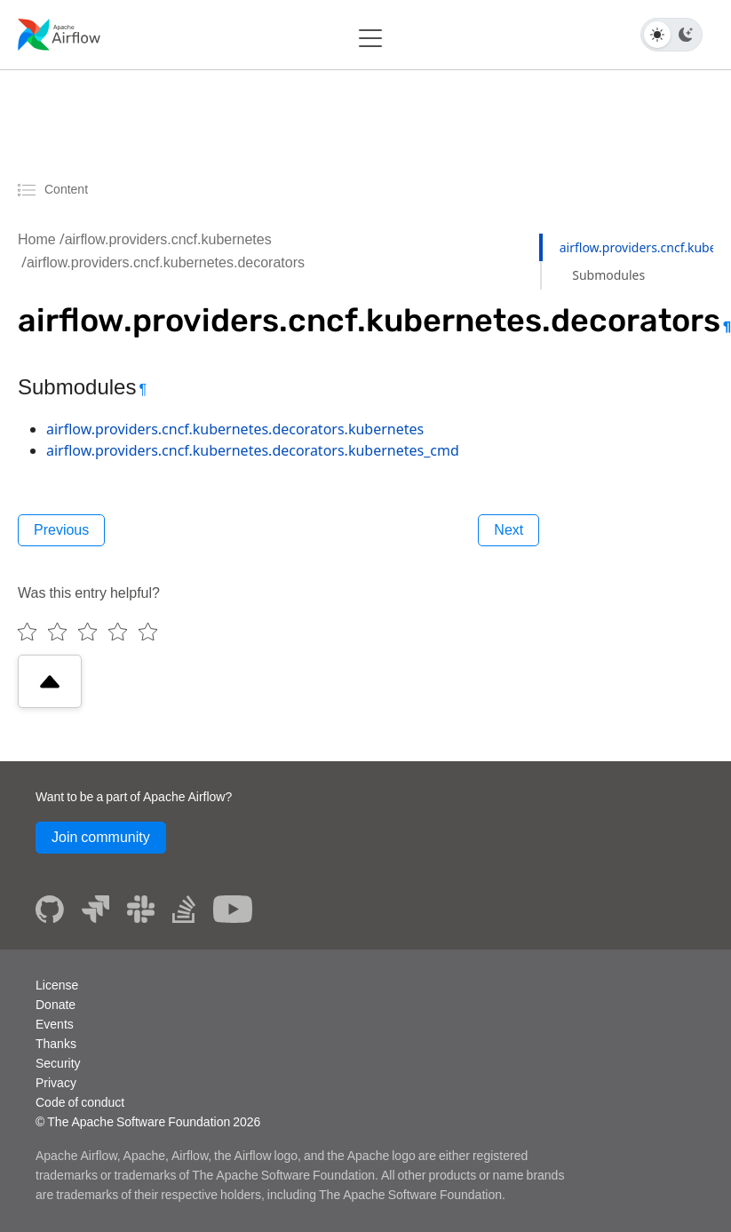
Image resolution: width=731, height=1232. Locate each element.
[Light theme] (657, 34)
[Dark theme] (685, 34)
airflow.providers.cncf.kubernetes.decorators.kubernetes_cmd (252, 450)
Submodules (608, 274)
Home (37, 239)
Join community (101, 837)
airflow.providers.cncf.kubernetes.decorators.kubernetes (235, 429)
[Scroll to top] (50, 681)
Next (508, 529)
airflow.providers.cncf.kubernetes (168, 239)
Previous (61, 529)
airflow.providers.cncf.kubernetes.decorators (166, 262)
